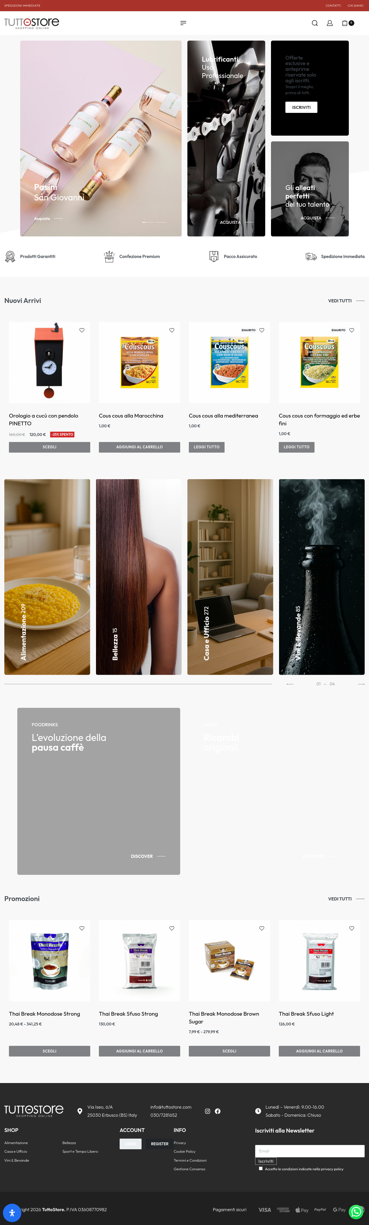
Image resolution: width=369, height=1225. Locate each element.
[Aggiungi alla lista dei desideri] (81, 330)
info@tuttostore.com (170, 1107)
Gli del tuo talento (307, 195)
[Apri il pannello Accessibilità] (12, 1213)
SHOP (11, 1130)
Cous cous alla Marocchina (131, 415)
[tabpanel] (101, 138)
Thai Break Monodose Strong (44, 1013)
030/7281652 (163, 1115)
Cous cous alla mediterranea (223, 415)
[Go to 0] (138, 684)
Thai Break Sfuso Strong (128, 1013)
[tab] (147, 222)
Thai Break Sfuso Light (306, 1013)
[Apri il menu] (183, 23)
